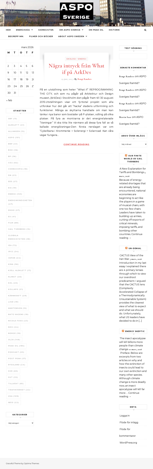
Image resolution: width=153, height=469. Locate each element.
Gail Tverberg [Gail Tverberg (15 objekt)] (19, 229)
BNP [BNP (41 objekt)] (13, 144)
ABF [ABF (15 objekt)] (12, 119)
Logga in (125, 415)
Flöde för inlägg (129, 422)
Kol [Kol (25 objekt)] (13, 283)
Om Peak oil (96, 30)
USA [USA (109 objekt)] (13, 396)
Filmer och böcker (41, 36)
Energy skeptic (135, 331)
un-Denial (135, 248)
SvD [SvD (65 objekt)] (13, 371)
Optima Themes (31, 463)
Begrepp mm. (16, 36)
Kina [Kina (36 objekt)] (13, 264)
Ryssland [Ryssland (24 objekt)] (16, 365)
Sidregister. (46, 30)
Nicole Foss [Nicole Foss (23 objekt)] (18, 321)
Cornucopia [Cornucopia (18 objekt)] (18, 169)
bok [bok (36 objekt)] (13, 150)
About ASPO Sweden (71, 36)
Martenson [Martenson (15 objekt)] (17, 308)
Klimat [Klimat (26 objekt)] (15, 277)
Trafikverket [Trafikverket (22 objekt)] (19, 390)
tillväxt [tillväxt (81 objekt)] (16, 384)
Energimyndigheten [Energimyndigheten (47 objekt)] (20, 202)
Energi (82, 59)
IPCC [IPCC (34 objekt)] (13, 252)
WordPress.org (128, 442)
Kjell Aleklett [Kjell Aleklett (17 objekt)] (19, 270)
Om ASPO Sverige (69, 30)
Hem (8, 30)
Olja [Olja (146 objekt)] (14, 340)
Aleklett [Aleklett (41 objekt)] (16, 125)
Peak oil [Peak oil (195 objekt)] (16, 346)
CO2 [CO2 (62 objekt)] (13, 163)
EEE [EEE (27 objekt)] (13, 181)
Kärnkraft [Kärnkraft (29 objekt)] (17, 296)
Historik (114, 30)
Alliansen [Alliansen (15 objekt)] (16, 131)
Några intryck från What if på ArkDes (76, 69)
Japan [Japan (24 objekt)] (14, 258)
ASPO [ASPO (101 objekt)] (14, 137)
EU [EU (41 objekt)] (12, 217)
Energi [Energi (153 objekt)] (15, 194)
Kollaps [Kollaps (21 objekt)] (15, 289)
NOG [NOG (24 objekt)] (13, 327)
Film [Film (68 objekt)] (13, 223)
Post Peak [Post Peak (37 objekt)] (17, 358)
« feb (9, 100)
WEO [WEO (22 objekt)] (13, 402)
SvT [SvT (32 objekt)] (13, 377)
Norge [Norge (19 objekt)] (14, 333)
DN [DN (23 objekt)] (12, 175)
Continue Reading (76, 144)
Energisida (23, 30)
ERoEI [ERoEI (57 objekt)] (14, 210)
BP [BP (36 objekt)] (12, 156)
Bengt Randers (85, 79)
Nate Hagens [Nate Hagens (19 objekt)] (18, 314)
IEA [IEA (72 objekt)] (12, 245)
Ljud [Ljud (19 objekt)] (13, 302)
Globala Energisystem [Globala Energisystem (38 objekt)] (19, 237)
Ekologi (71, 59)
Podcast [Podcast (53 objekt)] (16, 352)
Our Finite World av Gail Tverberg (133, 159)
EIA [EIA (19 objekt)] (12, 188)
